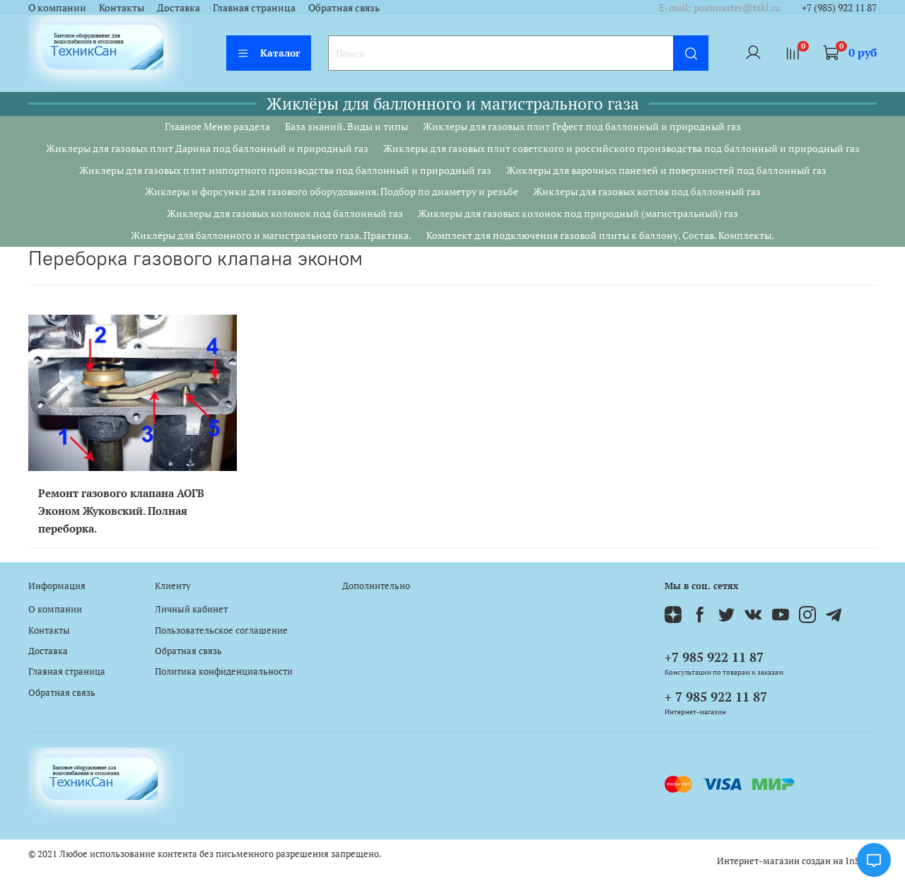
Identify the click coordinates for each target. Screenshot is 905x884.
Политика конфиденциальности (224, 671)
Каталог (268, 52)
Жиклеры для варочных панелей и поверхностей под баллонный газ (666, 170)
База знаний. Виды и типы (346, 126)
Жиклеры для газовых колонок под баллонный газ (285, 213)
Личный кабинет (191, 609)
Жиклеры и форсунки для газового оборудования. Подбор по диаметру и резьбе (331, 191)
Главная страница (254, 7)
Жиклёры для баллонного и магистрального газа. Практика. (271, 235)
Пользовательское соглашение (221, 630)
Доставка (178, 7)
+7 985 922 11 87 (714, 657)
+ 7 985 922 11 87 (716, 696)
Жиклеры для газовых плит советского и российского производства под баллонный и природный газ (621, 148)
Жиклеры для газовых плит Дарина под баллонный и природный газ (207, 148)
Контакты (121, 7)
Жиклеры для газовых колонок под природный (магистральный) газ (578, 213)
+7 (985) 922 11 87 (839, 7)
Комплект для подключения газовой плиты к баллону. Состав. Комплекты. (600, 235)
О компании (57, 7)
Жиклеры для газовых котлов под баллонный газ (647, 191)
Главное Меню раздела (217, 126)
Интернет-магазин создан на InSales (797, 861)
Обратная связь (344, 7)
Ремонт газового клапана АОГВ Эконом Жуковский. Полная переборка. (121, 510)
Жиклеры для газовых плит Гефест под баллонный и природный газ (582, 126)
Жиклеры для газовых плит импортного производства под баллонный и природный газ (285, 170)
